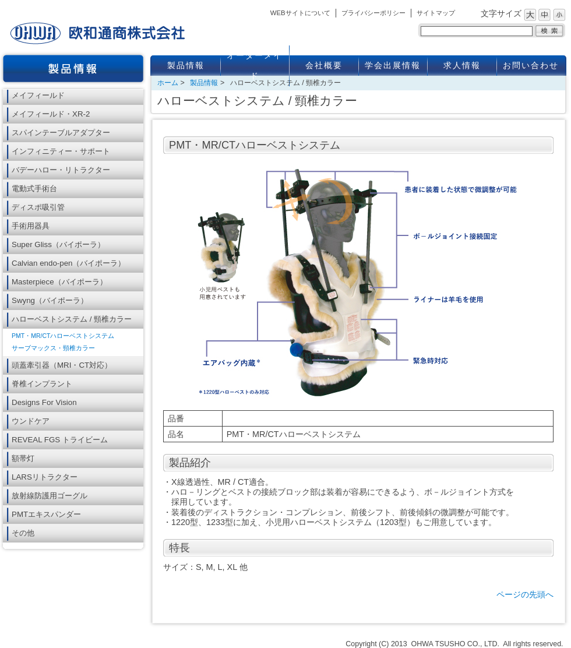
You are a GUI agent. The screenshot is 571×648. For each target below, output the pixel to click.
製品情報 (186, 65)
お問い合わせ (531, 65)
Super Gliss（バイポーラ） (58, 244)
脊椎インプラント (42, 383)
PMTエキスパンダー (46, 514)
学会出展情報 (393, 65)
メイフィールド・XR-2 (51, 114)
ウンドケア (31, 421)
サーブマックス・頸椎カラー (53, 347)
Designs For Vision (44, 402)
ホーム (167, 83)
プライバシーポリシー (373, 12)
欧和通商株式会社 (97, 33)
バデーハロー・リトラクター (61, 169)
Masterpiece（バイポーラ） (59, 281)
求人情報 (462, 65)
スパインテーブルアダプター (61, 132)
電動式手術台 (34, 188)
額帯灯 (23, 458)
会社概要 (324, 65)
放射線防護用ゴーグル (49, 495)
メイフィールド (38, 95)
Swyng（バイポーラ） (50, 300)
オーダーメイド (255, 65)
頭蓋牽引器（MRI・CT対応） (62, 365)
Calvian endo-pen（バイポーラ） (68, 263)
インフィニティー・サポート (61, 151)
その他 (23, 533)
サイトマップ (436, 12)
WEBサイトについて (300, 12)
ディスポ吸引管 (38, 207)
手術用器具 (31, 225)
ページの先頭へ (525, 594)
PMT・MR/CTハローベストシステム (63, 335)
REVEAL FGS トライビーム (60, 439)
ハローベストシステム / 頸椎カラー (72, 319)
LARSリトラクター (44, 477)
